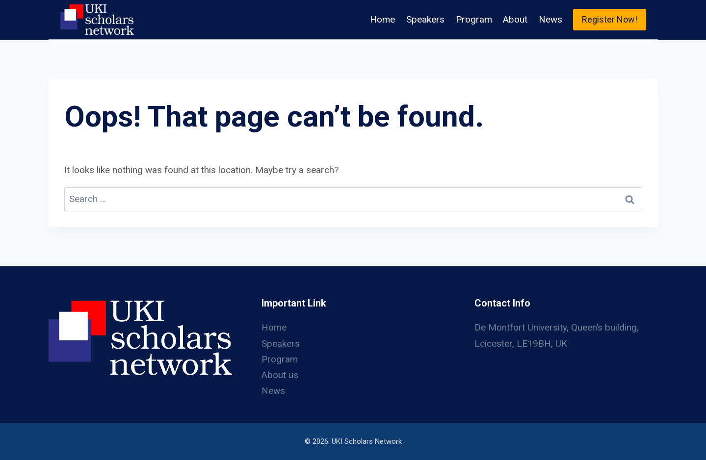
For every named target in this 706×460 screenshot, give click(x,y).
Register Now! (609, 19)
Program (474, 19)
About (515, 19)
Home (382, 19)
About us (279, 375)
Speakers (425, 19)
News (550, 19)
